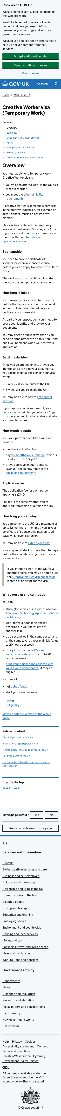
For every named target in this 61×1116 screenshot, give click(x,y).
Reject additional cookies (30, 65)
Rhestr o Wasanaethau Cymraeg (23, 1056)
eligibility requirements (21, 473)
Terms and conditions (16, 1051)
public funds (19, 686)
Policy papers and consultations (23, 1007)
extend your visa (39, 543)
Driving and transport (16, 908)
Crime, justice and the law (19, 895)
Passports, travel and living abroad (25, 947)
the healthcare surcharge (28, 455)
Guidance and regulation (18, 994)
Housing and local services (20, 934)
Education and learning (17, 914)
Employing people (14, 921)
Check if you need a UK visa (17, 737)
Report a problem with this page (30, 828)
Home (5, 94)
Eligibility (12, 132)
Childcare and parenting (18, 882)
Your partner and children (21, 147)
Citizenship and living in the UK (22, 889)
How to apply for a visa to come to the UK (25, 749)
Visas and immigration (16, 953)
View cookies (30, 73)
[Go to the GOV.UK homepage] (15, 84)
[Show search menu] (56, 84)
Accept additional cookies (30, 56)
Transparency (11, 1013)
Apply (10, 142)
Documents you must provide (23, 137)
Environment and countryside (21, 927)
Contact (42, 1046)
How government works (18, 1019)
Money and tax (12, 940)
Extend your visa (16, 152)
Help (5, 1041)
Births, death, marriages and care (24, 869)
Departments (11, 981)
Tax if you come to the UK (16, 755)
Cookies (30, 1041)
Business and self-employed (21, 876)
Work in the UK (22, 94)
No (53, 815)
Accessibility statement (18, 1046)
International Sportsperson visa (20, 743)
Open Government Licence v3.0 (23, 1077)
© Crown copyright (30, 1107)
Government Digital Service (20, 1061)
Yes (38, 815)
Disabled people (13, 902)
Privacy (17, 1041)
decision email (11, 412)
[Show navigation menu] (42, 84)
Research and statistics (18, 1000)
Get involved (10, 1026)
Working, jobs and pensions (20, 960)
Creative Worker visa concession (25, 157)
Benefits (8, 863)
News (6, 987)
